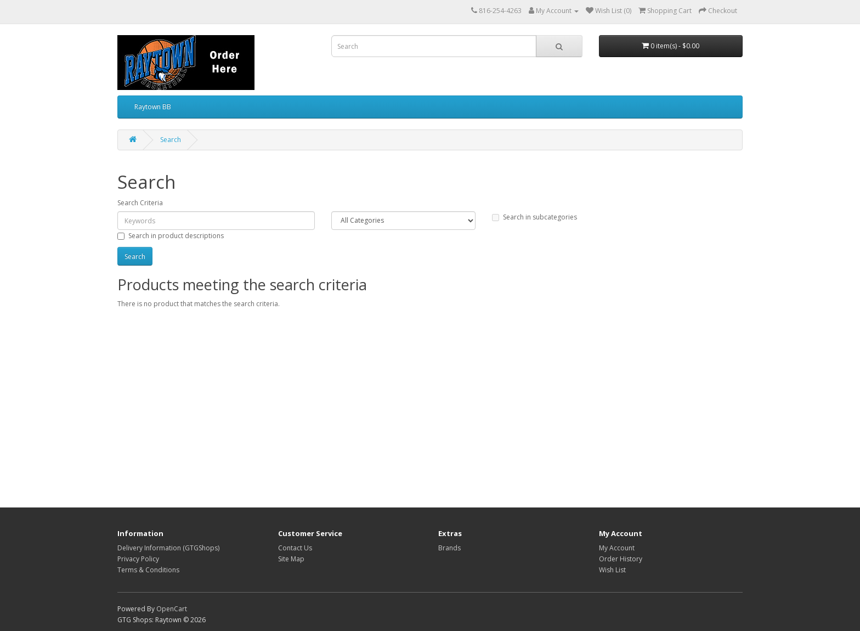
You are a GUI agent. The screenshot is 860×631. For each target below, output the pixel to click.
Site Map (291, 559)
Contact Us (295, 548)
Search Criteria (140, 202)
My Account (617, 548)
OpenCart (171, 608)
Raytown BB (152, 106)
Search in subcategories (534, 217)
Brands (449, 548)
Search (170, 139)
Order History (620, 559)
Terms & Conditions (148, 569)
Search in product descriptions (170, 235)
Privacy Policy (138, 559)
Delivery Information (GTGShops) (168, 548)
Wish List (612, 569)
